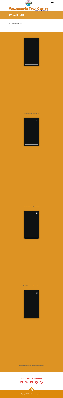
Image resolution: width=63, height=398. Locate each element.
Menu (52, 3)
